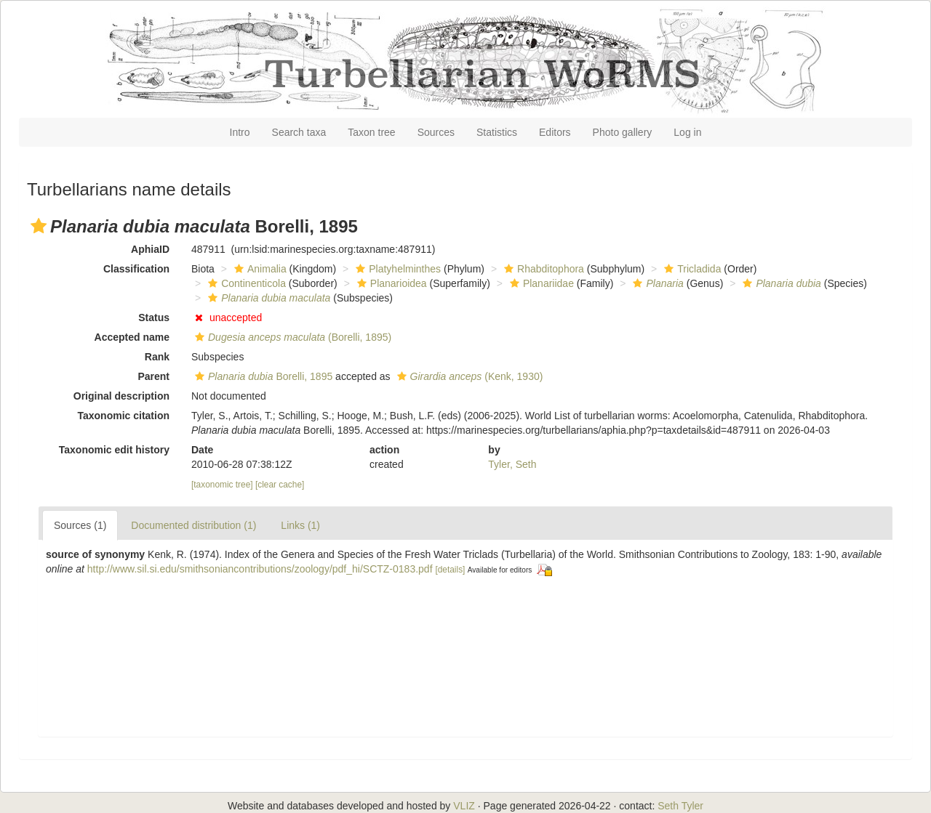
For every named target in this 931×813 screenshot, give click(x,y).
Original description (121, 396)
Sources (436, 132)
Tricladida (690, 269)
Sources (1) (80, 525)
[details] (450, 570)
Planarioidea (390, 283)
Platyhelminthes (396, 269)
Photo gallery (622, 132)
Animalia (259, 269)
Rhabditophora (542, 269)
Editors (555, 132)
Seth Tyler (680, 806)
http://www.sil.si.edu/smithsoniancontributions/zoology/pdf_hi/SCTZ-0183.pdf (260, 569)
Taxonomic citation (123, 415)
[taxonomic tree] (222, 485)
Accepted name (132, 337)
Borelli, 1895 (261, 376)
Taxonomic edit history (114, 450)
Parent (153, 376)
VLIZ (464, 806)
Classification (136, 269)
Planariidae (540, 283)
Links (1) (300, 525)
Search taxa (299, 132)
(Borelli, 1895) (291, 337)
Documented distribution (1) (193, 525)
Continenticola (245, 283)
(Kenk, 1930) (468, 376)
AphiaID (150, 249)
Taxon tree (371, 132)
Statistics (496, 132)
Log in (687, 132)
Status (153, 317)
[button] (38, 226)
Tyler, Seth (512, 464)
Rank (157, 357)
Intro (240, 132)
